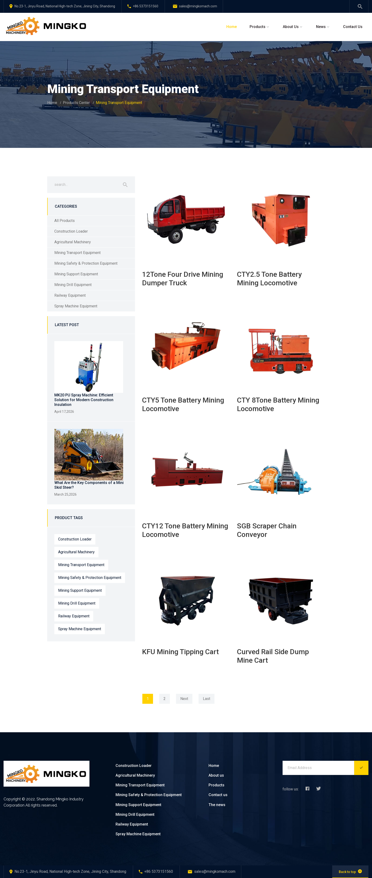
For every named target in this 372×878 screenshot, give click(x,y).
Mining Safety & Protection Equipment (85, 263)
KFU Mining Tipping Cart (180, 652)
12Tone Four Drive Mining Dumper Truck (182, 278)
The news (217, 805)
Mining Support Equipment (76, 274)
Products (257, 26)
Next (184, 698)
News (321, 26)
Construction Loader (71, 231)
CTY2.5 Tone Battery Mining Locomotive (269, 278)
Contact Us (353, 26)
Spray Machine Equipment (75, 306)
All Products (64, 220)
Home (231, 26)
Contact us (218, 795)
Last (206, 698)
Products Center (76, 102)
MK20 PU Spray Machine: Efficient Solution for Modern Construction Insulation (83, 400)
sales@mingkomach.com (195, 6)
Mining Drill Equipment (73, 284)
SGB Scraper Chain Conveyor (267, 530)
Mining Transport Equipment (77, 252)
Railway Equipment (70, 295)
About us (216, 775)
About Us (291, 26)
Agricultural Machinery (72, 242)
